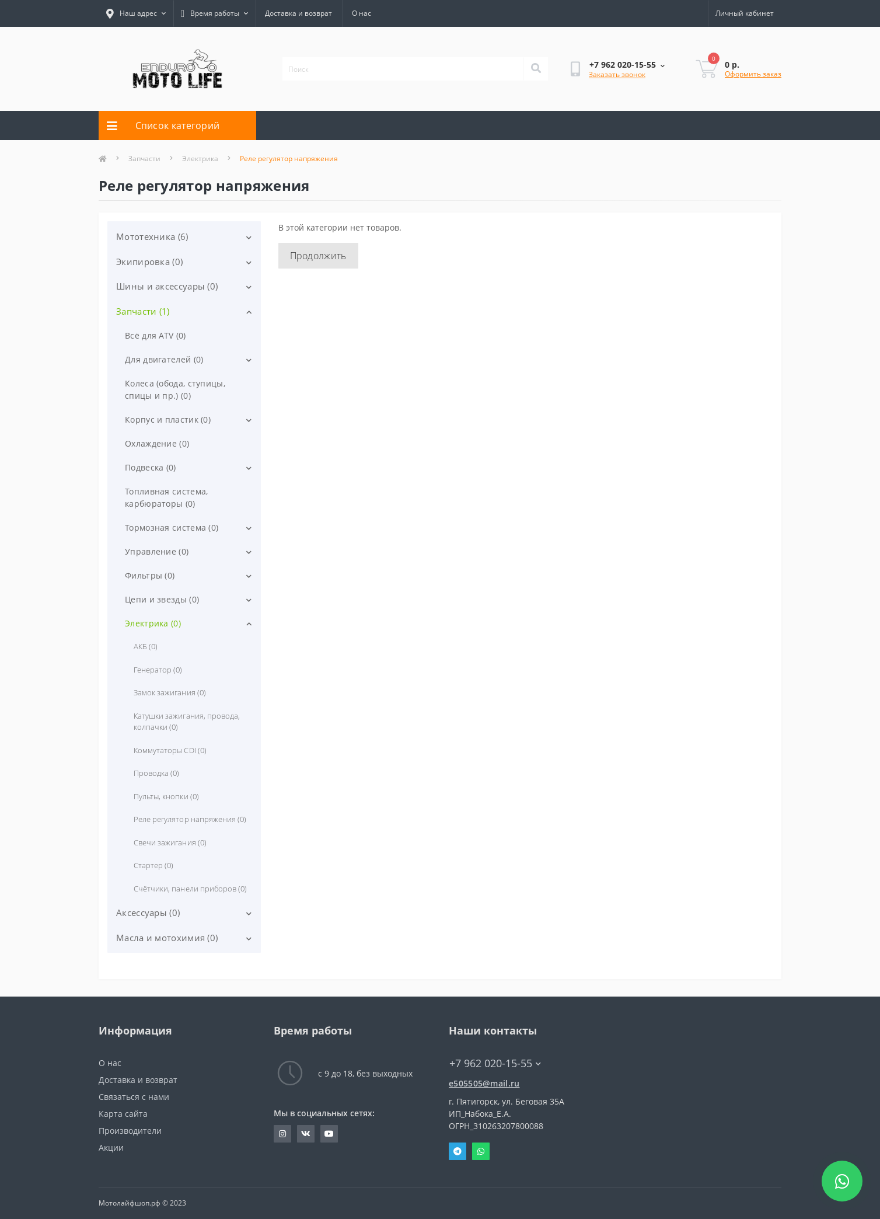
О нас (361, 13)
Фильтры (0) (149, 575)
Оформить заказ (753, 74)
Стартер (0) (153, 865)
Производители (130, 1130)
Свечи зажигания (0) (170, 842)
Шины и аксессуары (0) (167, 286)
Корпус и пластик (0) (168, 419)
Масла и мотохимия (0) (167, 937)
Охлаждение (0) (157, 443)
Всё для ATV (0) (155, 335)
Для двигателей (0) (164, 359)
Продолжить (318, 255)
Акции (111, 1147)
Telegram (457, 1151)
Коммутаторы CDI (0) (170, 750)
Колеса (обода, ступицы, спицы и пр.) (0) (175, 389)
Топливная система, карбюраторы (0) (166, 497)
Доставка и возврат (298, 13)
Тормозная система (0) (171, 527)
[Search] (535, 69)
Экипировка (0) (149, 261)
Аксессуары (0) (148, 912)
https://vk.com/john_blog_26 (305, 1134)
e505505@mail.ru (484, 1083)
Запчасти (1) (143, 311)
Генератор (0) (158, 669)
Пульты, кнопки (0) (166, 796)
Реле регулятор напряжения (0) (190, 819)
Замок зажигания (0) (170, 692)
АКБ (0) (146, 646)
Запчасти (144, 158)
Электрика (200, 158)
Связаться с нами (134, 1096)
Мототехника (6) (152, 236)
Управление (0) (156, 551)
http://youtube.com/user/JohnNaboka (329, 1134)
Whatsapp (480, 1151)
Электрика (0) (153, 623)
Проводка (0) (156, 773)
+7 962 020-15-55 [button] (495, 1063)
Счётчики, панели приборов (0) (190, 888)
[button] (214, 13)
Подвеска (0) (150, 467)
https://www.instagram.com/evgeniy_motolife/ (282, 1134)
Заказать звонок (617, 74)
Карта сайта (123, 1113)
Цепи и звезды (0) (162, 599)
